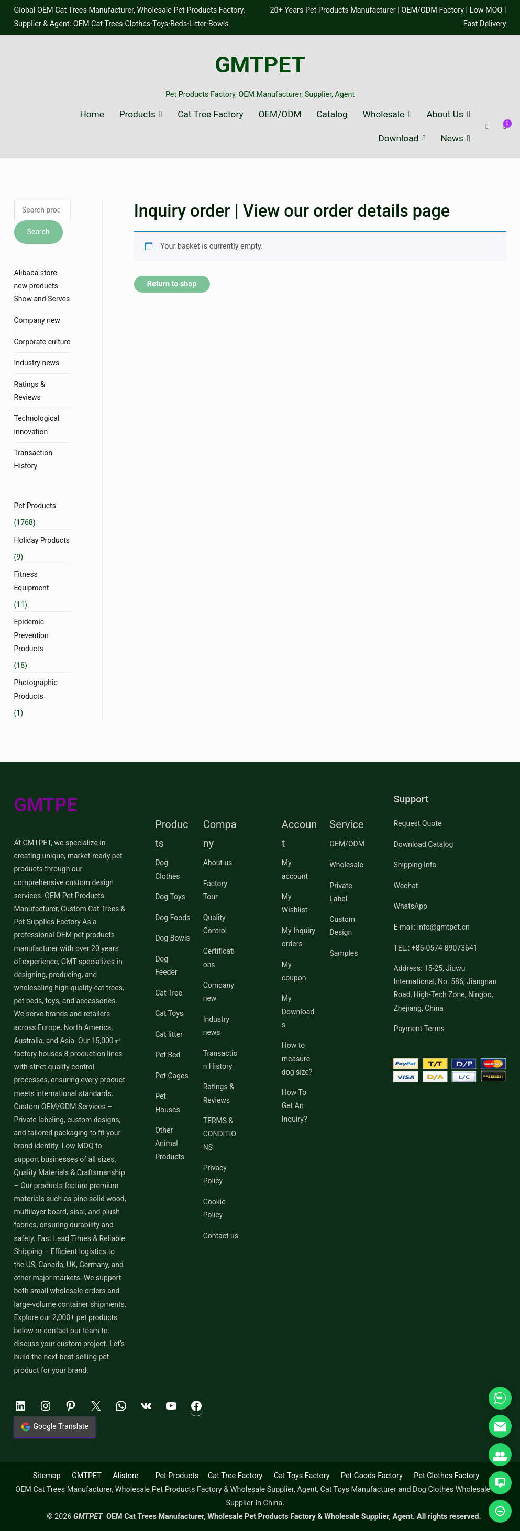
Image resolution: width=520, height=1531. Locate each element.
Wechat (405, 885)
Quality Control (215, 924)
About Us (445, 114)
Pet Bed (167, 1055)
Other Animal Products (169, 1143)
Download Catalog (423, 844)
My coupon (294, 971)
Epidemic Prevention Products (31, 635)
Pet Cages (171, 1075)
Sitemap (47, 1475)
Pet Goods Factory (372, 1475)
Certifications (219, 957)
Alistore (125, 1475)
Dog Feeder (166, 965)
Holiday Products (42, 540)
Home (92, 114)
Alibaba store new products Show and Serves (42, 286)
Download (398, 138)
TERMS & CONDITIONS (219, 1133)
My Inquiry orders (298, 937)
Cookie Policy (214, 1208)
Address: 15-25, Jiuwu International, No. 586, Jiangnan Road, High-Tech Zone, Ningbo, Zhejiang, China (444, 988)
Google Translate (54, 1427)
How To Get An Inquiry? (294, 1105)
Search (38, 232)
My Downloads (298, 1011)
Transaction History (33, 459)
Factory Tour (215, 890)
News (452, 138)
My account (295, 869)
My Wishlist (294, 903)
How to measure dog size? (297, 1058)
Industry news (37, 363)
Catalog (331, 114)
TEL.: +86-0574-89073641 (435, 948)
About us (218, 862)
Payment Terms (418, 1028)
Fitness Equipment (31, 580)
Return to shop (172, 284)
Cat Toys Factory (302, 1475)
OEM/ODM (279, 114)
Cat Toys (169, 1013)
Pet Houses (167, 1102)
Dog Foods (172, 917)
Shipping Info (414, 865)
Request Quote (417, 823)
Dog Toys (170, 896)
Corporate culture (42, 342)
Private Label (340, 892)
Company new (37, 320)
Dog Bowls (172, 938)
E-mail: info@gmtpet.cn (431, 927)
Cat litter (169, 1034)
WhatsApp (410, 906)
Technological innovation (37, 424)
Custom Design (342, 925)
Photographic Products (36, 689)
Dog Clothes (167, 869)
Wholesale (384, 114)
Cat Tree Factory (210, 114)
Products (137, 114)
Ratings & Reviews (29, 390)
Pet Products (35, 505)
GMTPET (260, 64)
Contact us (220, 1236)
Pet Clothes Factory (446, 1475)
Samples (343, 953)
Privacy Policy (215, 1174)
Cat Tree (168, 993)
